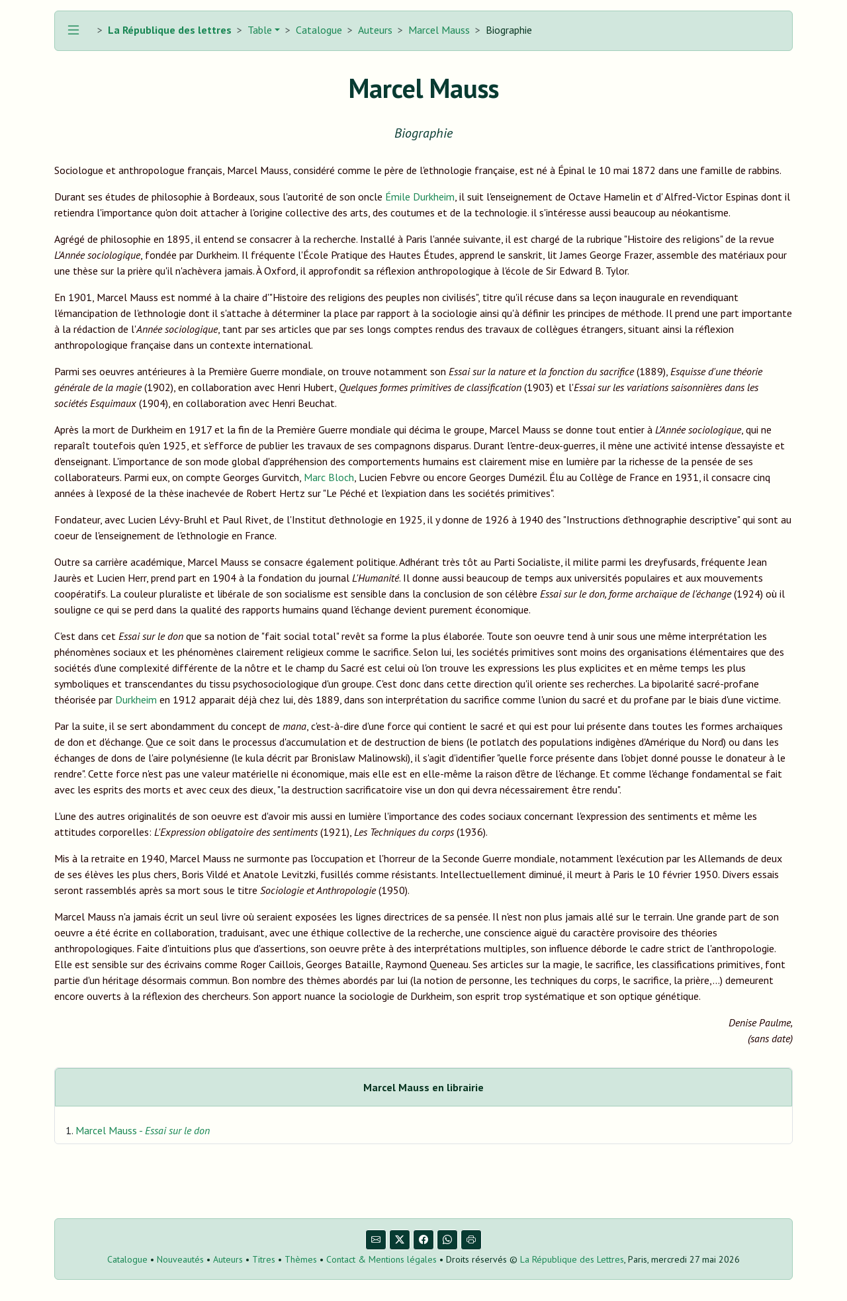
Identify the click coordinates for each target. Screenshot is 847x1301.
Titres (263, 1259)
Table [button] (258, 29)
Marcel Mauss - (142, 1130)
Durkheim (136, 699)
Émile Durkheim (420, 196)
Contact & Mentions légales (381, 1259)
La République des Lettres (572, 1259)
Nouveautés (180, 1259)
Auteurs (375, 29)
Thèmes (301, 1259)
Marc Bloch (329, 477)
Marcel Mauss (439, 29)
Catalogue (319, 29)
